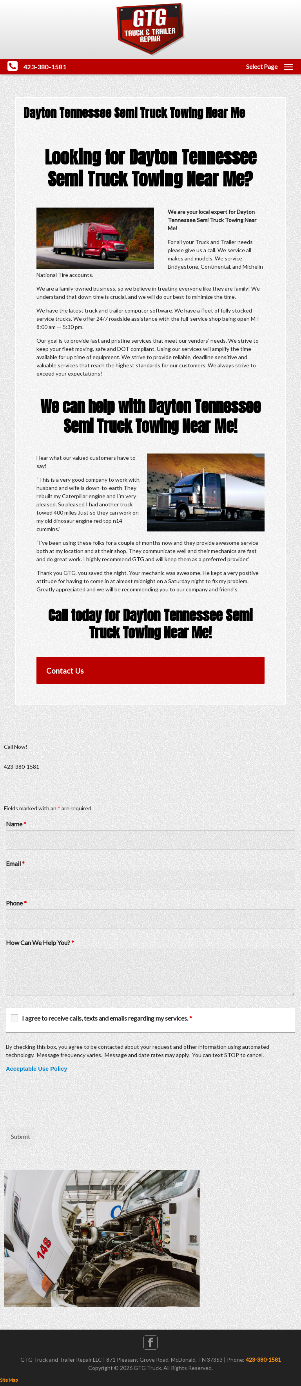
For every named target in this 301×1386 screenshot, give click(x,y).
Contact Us (65, 670)
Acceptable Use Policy (36, 1069)
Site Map (9, 1380)
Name (16, 824)
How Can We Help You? (40, 942)
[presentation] (65, 1099)
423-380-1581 (263, 1359)
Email (15, 863)
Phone (16, 903)
